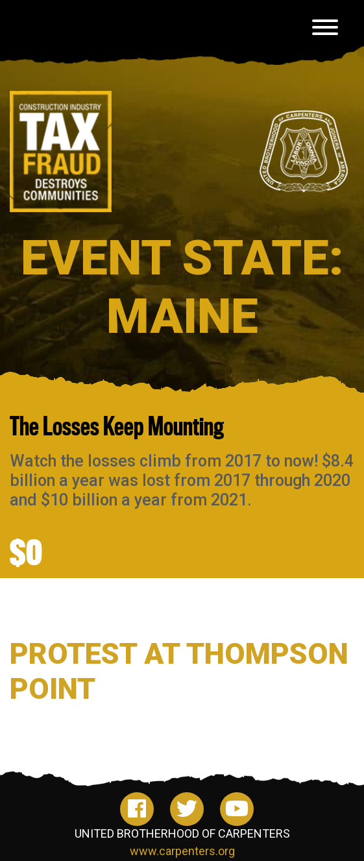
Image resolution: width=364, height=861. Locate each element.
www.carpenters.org (182, 851)
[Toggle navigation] (325, 30)
